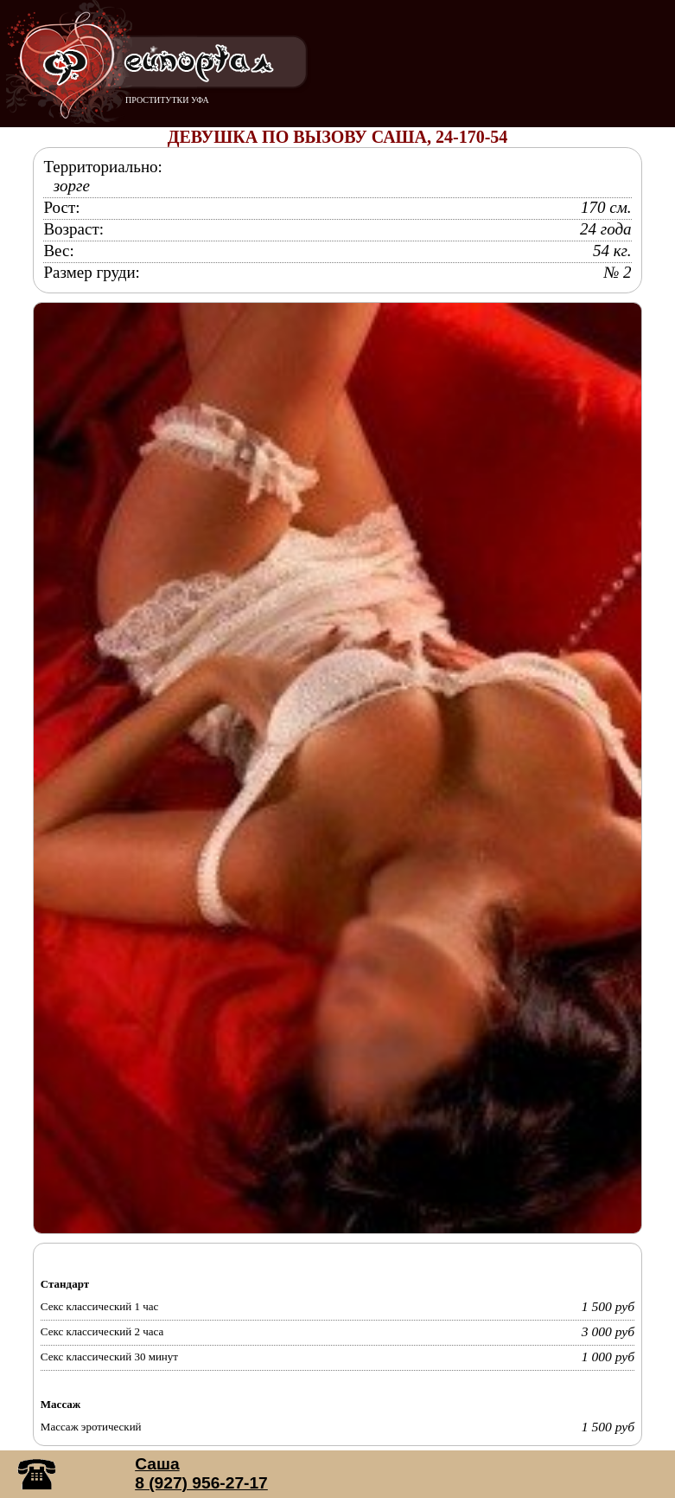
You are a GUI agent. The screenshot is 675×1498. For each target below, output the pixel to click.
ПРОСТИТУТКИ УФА (167, 100)
